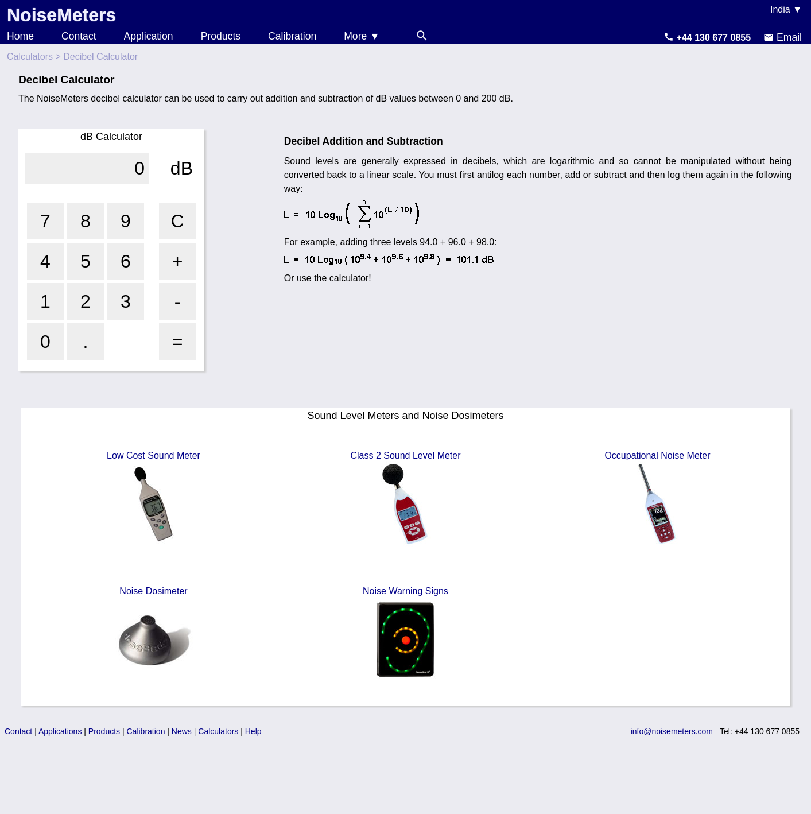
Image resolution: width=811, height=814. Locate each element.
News (182, 731)
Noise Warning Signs (405, 634)
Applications (60, 731)
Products (220, 36)
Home (20, 36)
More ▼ (361, 36)
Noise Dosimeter (153, 634)
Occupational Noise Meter (657, 499)
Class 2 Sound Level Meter (405, 499)
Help (253, 731)
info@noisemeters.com (672, 731)
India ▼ (786, 9)
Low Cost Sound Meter (153, 499)
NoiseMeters (61, 15)
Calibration (292, 36)
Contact (78, 36)
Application (148, 36)
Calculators (30, 56)
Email (782, 37)
